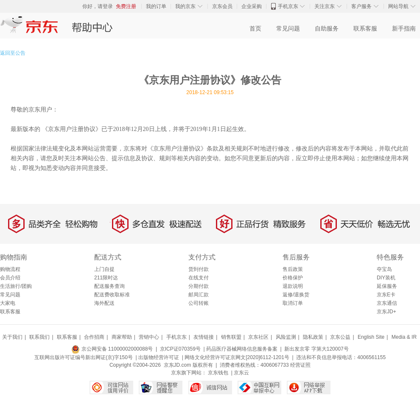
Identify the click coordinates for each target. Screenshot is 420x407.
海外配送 (104, 303)
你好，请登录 (97, 6)
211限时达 (106, 278)
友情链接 (203, 337)
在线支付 (198, 278)
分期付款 (198, 286)
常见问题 (288, 28)
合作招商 (94, 337)
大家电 (7, 303)
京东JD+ (386, 312)
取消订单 (293, 303)
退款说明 (293, 286)
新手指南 (404, 28)
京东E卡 (386, 295)
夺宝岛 (384, 269)
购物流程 (10, 269)
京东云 (241, 373)
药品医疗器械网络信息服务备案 (241, 349)
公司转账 (198, 303)
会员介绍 (10, 278)
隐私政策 (313, 337)
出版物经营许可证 (158, 357)
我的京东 (185, 6)
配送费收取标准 (112, 295)
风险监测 (286, 337)
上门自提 (104, 269)
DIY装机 (386, 278)
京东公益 (340, 337)
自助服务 (327, 28)
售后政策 (293, 269)
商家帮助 (122, 337)
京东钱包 (218, 373)
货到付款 (198, 269)
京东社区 (258, 337)
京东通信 (387, 303)
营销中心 (149, 337)
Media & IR (404, 337)
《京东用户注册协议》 (71, 128)
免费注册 (126, 6)
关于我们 (12, 337)
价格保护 (293, 278)
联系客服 (365, 28)
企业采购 (251, 6)
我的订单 (156, 6)
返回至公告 (12, 53)
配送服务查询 (109, 286)
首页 (255, 28)
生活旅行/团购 (16, 286)
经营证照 (300, 365)
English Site (371, 337)
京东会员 (222, 6)
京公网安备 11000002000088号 (112, 349)
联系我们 (39, 337)
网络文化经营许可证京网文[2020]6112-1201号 (237, 357)
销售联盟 (231, 337)
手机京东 (288, 6)
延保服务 (387, 286)
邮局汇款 (198, 295)
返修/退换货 (296, 295)
